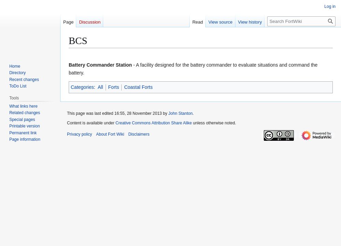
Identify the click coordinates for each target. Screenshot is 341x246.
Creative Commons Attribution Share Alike (153, 123)
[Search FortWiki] (301, 21)
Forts (113, 87)
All (100, 87)
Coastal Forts (138, 87)
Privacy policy (79, 134)
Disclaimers (138, 134)
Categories (82, 87)
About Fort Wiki (110, 134)
